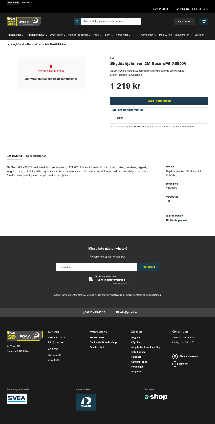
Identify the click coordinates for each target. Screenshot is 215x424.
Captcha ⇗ (120, 283)
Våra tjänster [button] (183, 35)
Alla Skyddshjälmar (56, 44)
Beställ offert (97, 347)
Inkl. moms (13, 3)
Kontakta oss (97, 338)
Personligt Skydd (79, 35)
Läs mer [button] (201, 35)
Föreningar (123, 35)
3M (168, 203)
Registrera (149, 267)
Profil (97, 35)
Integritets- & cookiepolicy (145, 347)
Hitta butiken (138, 352)
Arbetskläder (15, 35)
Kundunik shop (160, 9)
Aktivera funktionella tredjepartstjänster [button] (51, 79)
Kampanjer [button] (148, 35)
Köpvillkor (136, 342)
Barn (109, 35)
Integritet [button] (136, 372)
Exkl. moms (27, 3)
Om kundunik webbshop (103, 342)
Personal (136, 357)
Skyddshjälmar (34, 44)
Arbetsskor (58, 35)
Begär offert (184, 22)
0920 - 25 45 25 (199, 9)
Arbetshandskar (37, 35)
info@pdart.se (128, 312)
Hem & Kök (165, 35)
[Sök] (107, 21)
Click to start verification (111, 280)
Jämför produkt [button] (176, 222)
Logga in (135, 338)
